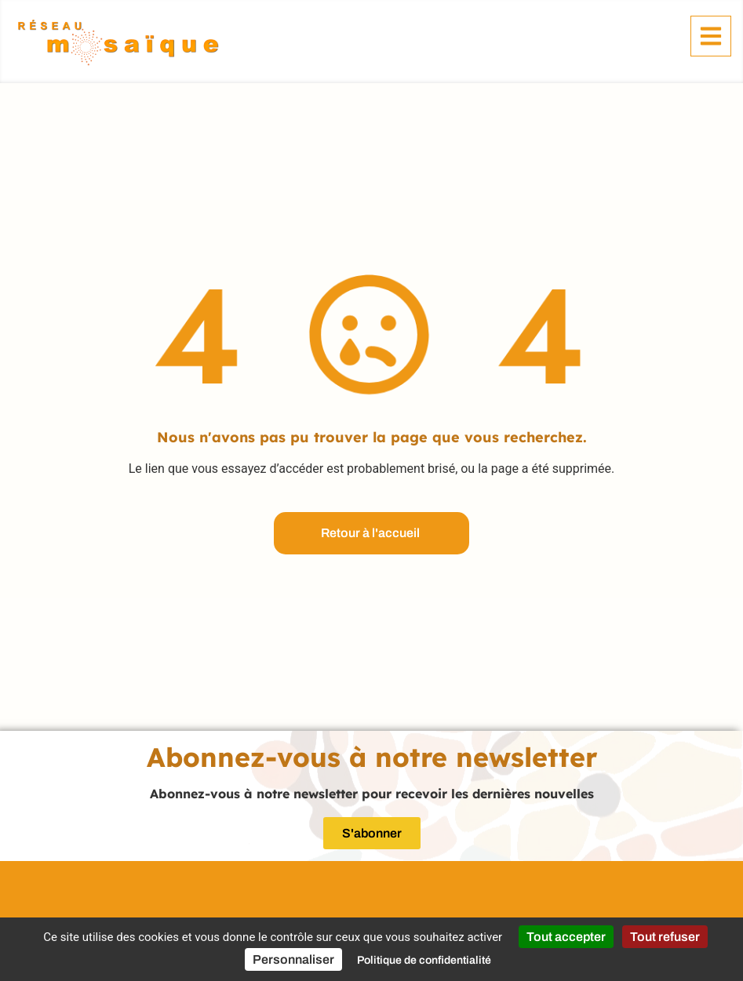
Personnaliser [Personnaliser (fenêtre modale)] (293, 959)
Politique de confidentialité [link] (424, 960)
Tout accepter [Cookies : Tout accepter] (566, 936)
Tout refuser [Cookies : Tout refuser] (665, 936)
